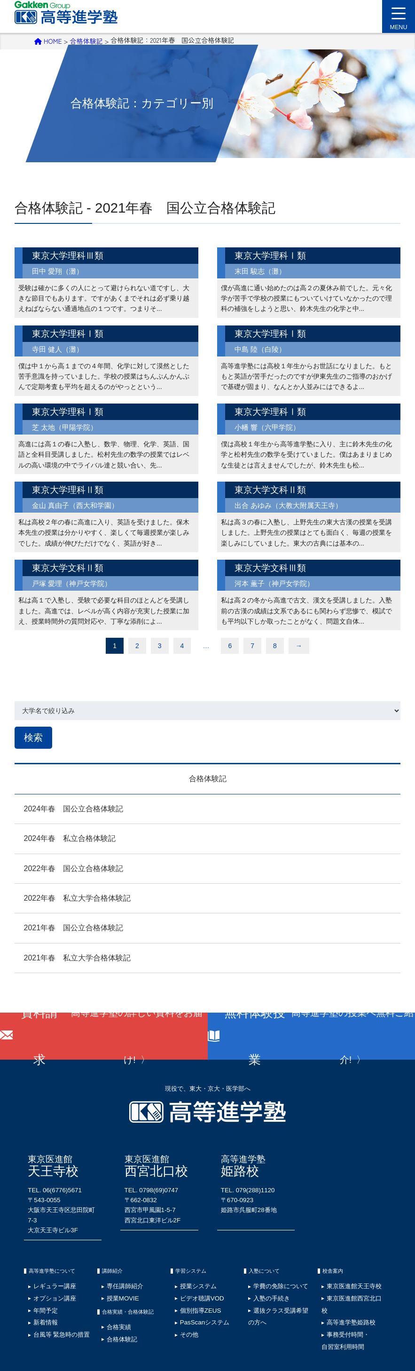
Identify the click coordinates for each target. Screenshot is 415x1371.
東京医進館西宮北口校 (346, 1267)
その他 (183, 1289)
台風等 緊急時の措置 (51, 1289)
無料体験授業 (320, 1034)
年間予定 (38, 1274)
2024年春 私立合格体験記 (61, 837)
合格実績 (111, 1291)
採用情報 (39, 1323)
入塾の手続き (263, 1267)
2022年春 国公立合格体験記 (64, 867)
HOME (48, 40)
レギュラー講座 (45, 1259)
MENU (398, 22)
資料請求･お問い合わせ (360, 1323)
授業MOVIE (114, 1267)
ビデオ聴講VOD (192, 1267)
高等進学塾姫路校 (341, 1274)
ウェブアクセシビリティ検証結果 (289, 1323)
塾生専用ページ (226, 1323)
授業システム (190, 1259)
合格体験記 (86, 40)
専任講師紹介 (116, 1259)
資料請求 (113, 1034)
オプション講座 (45, 1267)
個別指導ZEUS (191, 1274)
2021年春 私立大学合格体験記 (68, 956)
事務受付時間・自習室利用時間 (337, 1285)
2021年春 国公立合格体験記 (64, 926)
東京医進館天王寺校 (344, 1259)
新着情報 (38, 1281)
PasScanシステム (194, 1281)
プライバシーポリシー (82, 1323)
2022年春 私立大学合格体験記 (68, 896)
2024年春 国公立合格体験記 (64, 807)
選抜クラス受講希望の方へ (277, 1274)
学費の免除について (270, 1259)
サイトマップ (131, 1323)
